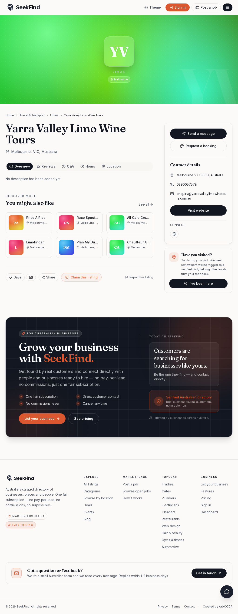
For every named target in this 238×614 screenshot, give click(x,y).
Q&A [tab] (68, 166)
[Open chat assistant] (226, 592)
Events (89, 512)
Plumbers (169, 498)
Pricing (206, 498)
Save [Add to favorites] (15, 277)
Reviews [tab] (45, 166)
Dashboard (209, 512)
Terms (176, 606)
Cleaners (168, 512)
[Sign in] (177, 7)
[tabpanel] (79, 179)
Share (48, 277)
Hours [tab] (87, 166)
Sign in (206, 505)
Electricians (170, 505)
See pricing (83, 418)
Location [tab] (111, 166)
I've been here (198, 283)
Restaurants (171, 519)
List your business (42, 418)
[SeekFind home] (23, 7)
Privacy (163, 606)
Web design (171, 526)
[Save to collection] (31, 277)
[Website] (174, 234)
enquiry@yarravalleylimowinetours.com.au (202, 196)
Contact (189, 606)
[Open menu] (227, 7)
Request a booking (198, 146)
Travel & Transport (32, 115)
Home (10, 115)
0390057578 (187, 184)
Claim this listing (81, 277)
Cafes (166, 491)
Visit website (198, 210)
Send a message (198, 134)
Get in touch (209, 573)
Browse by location (98, 498)
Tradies (167, 484)
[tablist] (79, 166)
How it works (132, 498)
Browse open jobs (137, 491)
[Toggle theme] (153, 7)
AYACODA (225, 606)
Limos (54, 115)
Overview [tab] (19, 166)
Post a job (130, 484)
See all (146, 204)
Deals (88, 505)
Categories (92, 491)
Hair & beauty (172, 533)
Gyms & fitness (173, 540)
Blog (87, 519)
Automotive (170, 547)
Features (207, 491)
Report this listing (139, 277)
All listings (91, 484)
